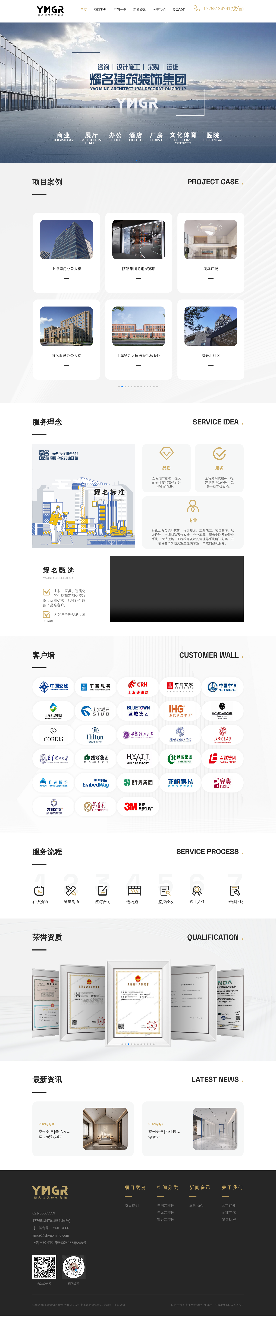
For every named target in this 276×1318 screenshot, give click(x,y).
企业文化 (229, 1215)
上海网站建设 (193, 1307)
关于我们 (159, 9)
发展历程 (229, 1222)
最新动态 (196, 1208)
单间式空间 (166, 1208)
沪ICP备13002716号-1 (229, 1307)
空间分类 (120, 9)
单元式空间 (166, 1215)
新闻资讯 (139, 9)
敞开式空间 (166, 1222)
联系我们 (179, 9)
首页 (83, 9)
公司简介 (229, 1208)
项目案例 (100, 9)
